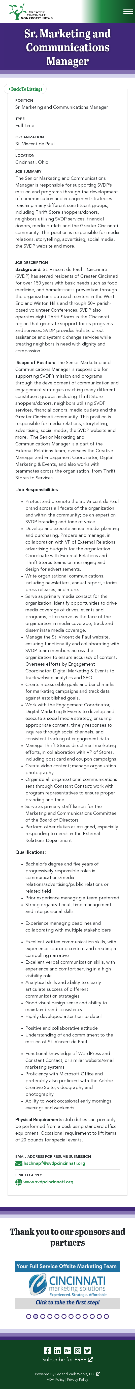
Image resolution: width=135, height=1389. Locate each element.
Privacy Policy (77, 1379)
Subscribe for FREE (67, 1360)
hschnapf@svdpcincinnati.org (50, 1163)
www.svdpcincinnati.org (44, 1182)
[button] (28, 1316)
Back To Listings (25, 89)
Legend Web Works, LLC (77, 1374)
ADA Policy (55, 1379)
